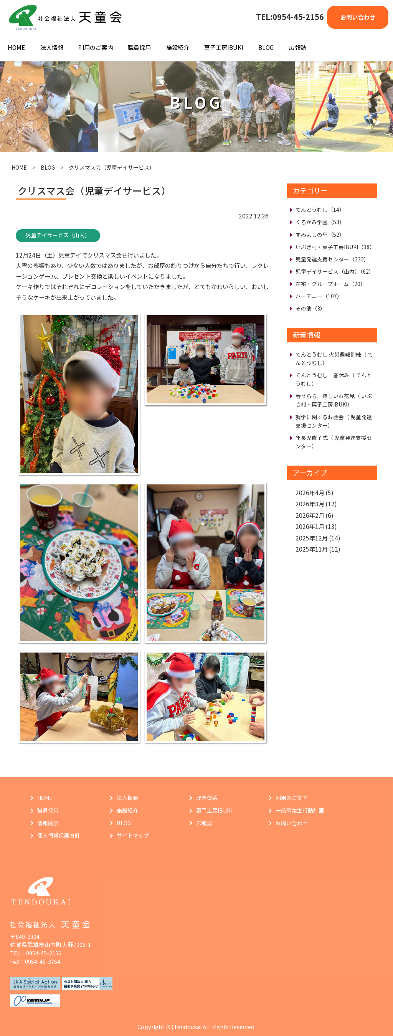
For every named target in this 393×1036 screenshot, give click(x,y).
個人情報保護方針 (58, 835)
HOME (16, 47)
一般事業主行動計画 (300, 810)
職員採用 (139, 47)
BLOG (266, 47)
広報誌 (297, 47)
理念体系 (207, 797)
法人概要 (127, 797)
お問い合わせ (357, 17)
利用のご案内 (95, 47)
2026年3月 (310, 503)
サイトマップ (133, 835)
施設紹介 (177, 47)
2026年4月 (310, 492)
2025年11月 (312, 549)
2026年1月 (310, 526)
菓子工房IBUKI (223, 47)
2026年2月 (310, 515)
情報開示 (48, 823)
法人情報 (51, 47)
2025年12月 (312, 538)
